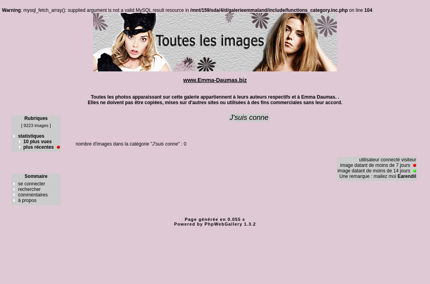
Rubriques (36, 118)
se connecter (31, 184)
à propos (27, 200)
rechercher (29, 189)
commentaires (33, 195)
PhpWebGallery (224, 224)
